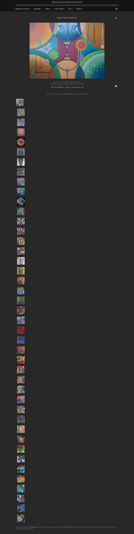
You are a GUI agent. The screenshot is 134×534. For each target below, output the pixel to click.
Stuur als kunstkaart (67, 87)
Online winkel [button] (59, 9)
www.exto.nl (33, 527)
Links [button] (70, 9)
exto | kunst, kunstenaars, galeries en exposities (21, 2)
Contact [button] (79, 9)
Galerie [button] (48, 9)
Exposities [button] (38, 9)
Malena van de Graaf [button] (23, 9)
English (116, 9)
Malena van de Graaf (59, 2)
